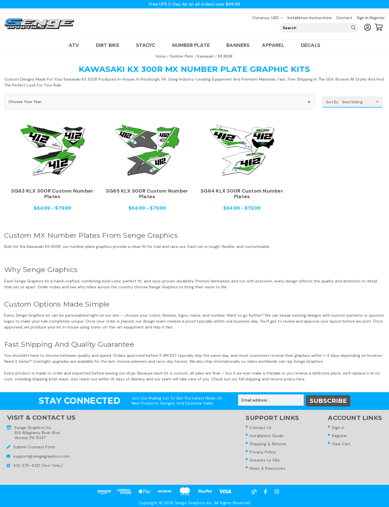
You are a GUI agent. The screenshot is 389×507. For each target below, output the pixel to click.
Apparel (275, 45)
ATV (76, 45)
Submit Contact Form (34, 445)
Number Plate (193, 45)
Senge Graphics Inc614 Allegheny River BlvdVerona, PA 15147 (37, 431)
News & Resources (267, 468)
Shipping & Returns (268, 443)
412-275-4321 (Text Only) (38, 464)
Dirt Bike (110, 45)
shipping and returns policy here (275, 379)
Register (377, 17)
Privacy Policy (263, 451)
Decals (310, 45)
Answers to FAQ (265, 460)
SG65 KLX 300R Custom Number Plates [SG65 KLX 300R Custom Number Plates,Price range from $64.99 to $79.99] (147, 194)
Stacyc (148, 45)
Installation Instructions (309, 17)
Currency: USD (267, 17)
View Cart (341, 443)
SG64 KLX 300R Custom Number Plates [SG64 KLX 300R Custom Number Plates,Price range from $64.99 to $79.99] (242, 194)
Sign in (363, 17)
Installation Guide (267, 434)
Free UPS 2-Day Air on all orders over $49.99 (194, 4)
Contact (344, 17)
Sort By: (332, 102)
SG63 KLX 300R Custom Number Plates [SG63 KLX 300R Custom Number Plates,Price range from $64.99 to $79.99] (52, 194)
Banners (238, 45)
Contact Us (261, 426)
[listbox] (362, 102)
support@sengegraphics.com (41, 455)
